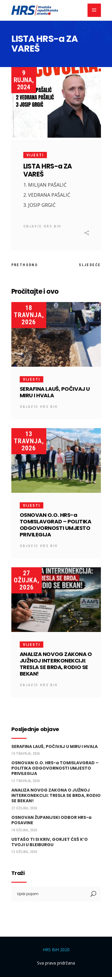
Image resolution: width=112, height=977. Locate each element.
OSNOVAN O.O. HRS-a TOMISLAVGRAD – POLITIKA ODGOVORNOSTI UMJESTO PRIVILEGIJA (55, 524)
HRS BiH (53, 226)
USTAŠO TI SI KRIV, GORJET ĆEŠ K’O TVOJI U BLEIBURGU (49, 842)
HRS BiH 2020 (56, 949)
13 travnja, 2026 (29, 441)
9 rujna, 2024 (24, 80)
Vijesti (35, 155)
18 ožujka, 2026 (24, 830)
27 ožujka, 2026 (26, 580)
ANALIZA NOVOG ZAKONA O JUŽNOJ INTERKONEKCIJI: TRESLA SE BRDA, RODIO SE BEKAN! (56, 663)
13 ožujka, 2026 (24, 852)
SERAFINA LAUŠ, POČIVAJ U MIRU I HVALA (55, 392)
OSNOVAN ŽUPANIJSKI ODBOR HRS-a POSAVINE (51, 820)
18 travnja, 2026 (29, 315)
